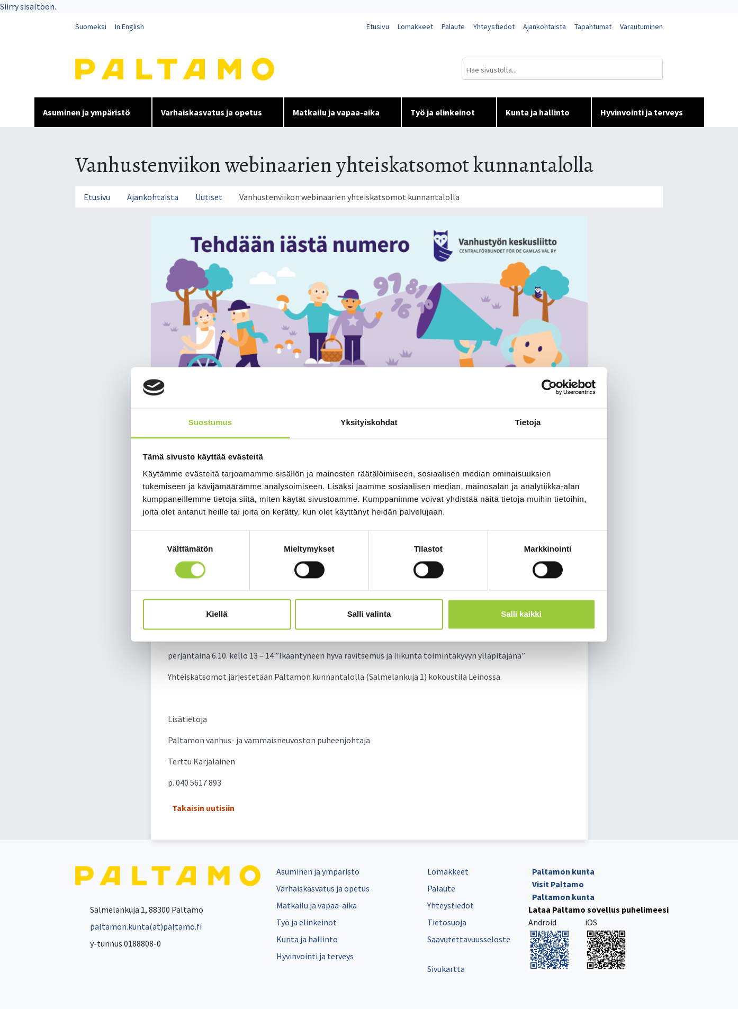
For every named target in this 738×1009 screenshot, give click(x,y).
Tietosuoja (446, 922)
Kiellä (216, 613)
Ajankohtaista (544, 26)
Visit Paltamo (558, 884)
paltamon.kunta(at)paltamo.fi (138, 926)
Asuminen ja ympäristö (93, 112)
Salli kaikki (521, 613)
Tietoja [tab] (528, 422)
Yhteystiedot (494, 26)
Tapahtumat (592, 26)
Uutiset (208, 197)
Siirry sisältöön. (28, 6)
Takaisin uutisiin (203, 808)
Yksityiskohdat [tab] (368, 422)
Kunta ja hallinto (544, 112)
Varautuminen (641, 26)
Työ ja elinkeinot (449, 112)
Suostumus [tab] (210, 422)
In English (129, 26)
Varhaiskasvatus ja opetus (218, 112)
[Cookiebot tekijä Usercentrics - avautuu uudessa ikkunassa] (549, 387)
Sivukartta (446, 968)
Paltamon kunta (563, 871)
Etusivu (377, 26)
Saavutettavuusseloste (468, 939)
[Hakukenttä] (562, 69)
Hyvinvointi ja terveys (648, 112)
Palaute (453, 26)
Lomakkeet (415, 26)
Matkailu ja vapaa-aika (342, 112)
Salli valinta (369, 613)
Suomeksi (90, 26)
